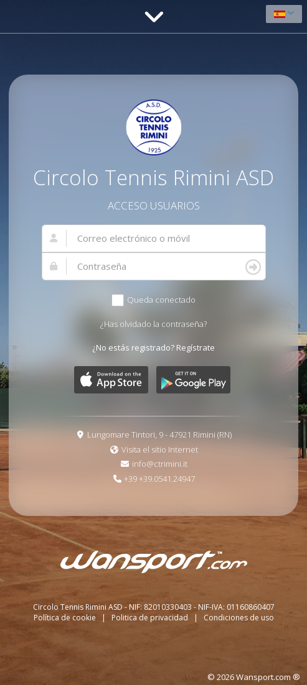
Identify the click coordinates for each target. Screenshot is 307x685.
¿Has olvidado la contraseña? (153, 323)
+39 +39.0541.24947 (159, 478)
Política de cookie (66, 617)
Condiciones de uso (239, 617)
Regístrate (195, 347)
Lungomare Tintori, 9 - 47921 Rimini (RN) (159, 434)
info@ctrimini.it (159, 463)
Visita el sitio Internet (159, 449)
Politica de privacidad (150, 617)
